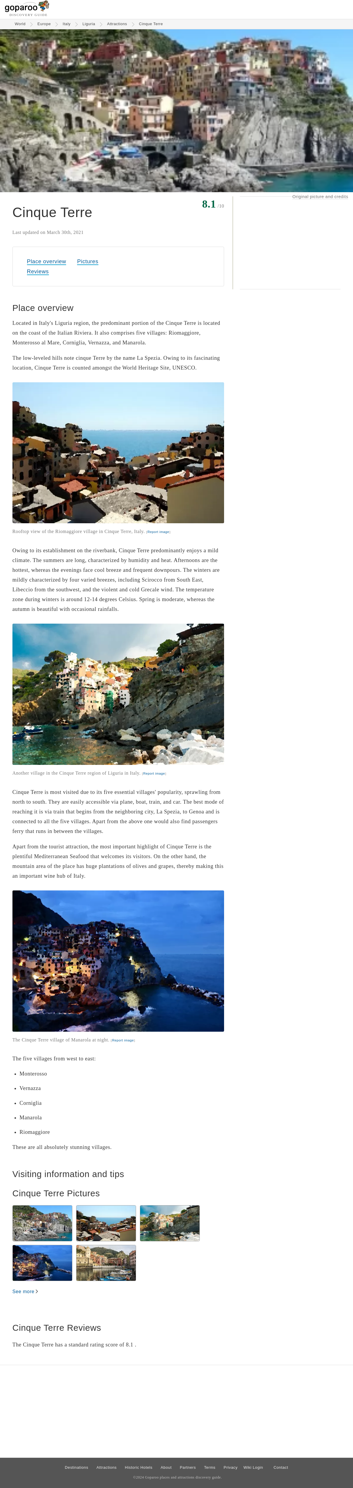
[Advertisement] (290, 242)
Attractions (117, 24)
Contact (281, 1467)
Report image (158, 532)
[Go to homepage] (27, 10)
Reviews (38, 271)
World (20, 24)
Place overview (46, 261)
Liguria (88, 24)
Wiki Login (253, 1467)
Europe (44, 24)
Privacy (231, 1467)
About (166, 1467)
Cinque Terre (151, 24)
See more (23, 1291)
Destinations (76, 1467)
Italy (67, 24)
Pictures (87, 261)
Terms (209, 1467)
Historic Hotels (138, 1467)
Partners (188, 1467)
